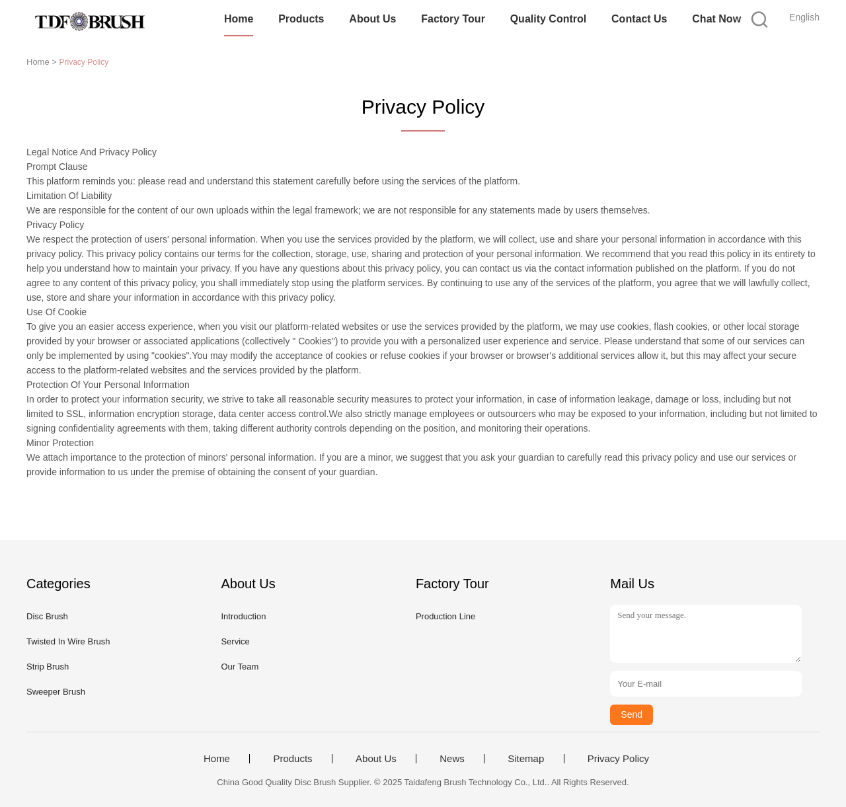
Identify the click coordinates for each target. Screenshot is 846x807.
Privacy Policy (618, 758)
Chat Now (716, 18)
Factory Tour (453, 18)
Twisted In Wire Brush (68, 641)
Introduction (243, 616)
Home (238, 18)
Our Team (239, 667)
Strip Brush (47, 667)
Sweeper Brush (55, 692)
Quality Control (548, 18)
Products (301, 18)
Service (235, 641)
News (452, 758)
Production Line (445, 616)
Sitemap (526, 758)
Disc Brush (47, 616)
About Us (372, 18)
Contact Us (639, 18)
